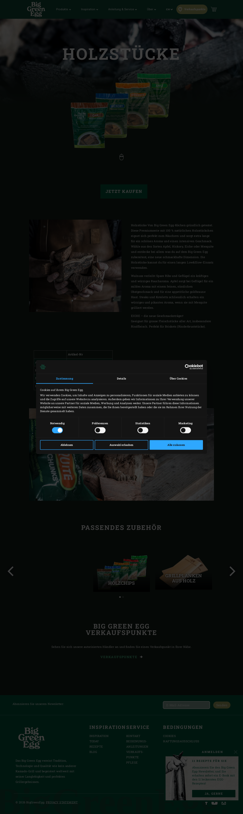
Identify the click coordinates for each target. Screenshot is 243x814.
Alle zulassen (176, 445)
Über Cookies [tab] (178, 378)
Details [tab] (121, 378)
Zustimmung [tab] (64, 378)
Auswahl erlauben (121, 445)
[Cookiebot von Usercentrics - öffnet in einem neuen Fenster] (186, 366)
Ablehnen (67, 445)
